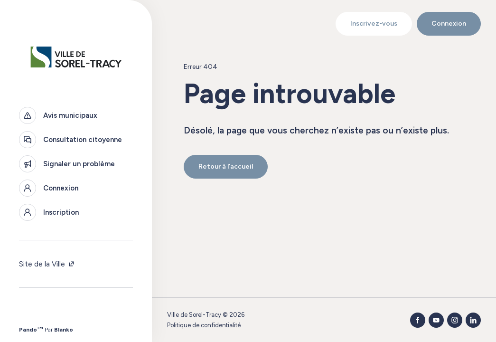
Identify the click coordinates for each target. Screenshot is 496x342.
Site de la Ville (47, 264)
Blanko (63, 329)
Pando (31, 329)
